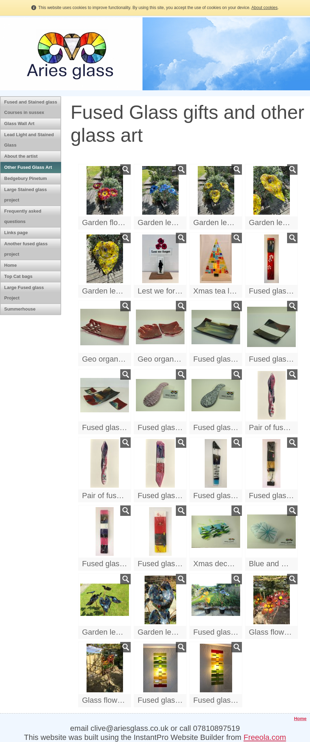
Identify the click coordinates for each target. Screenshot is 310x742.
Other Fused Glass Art (28, 167)
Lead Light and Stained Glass (29, 140)
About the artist (21, 156)
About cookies (264, 7)
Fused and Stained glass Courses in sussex (30, 107)
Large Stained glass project (25, 195)
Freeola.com (265, 737)
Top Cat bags (18, 276)
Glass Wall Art (19, 123)
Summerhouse (19, 309)
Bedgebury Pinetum (25, 178)
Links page (16, 232)
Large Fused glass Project (24, 292)
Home (10, 265)
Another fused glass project (26, 249)
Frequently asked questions (22, 216)
